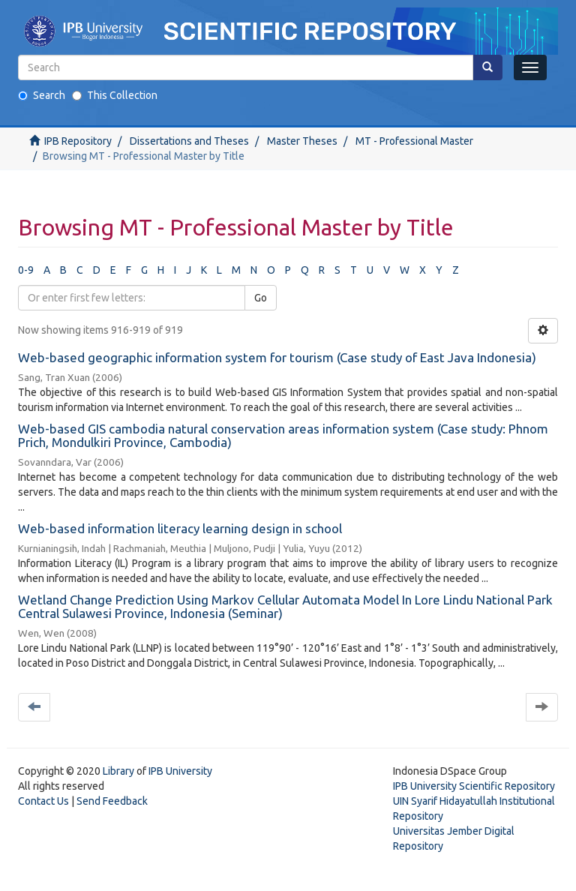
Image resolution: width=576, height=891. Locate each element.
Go (260, 298)
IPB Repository (78, 141)
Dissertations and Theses (189, 141)
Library (118, 771)
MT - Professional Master (414, 141)
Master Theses (302, 141)
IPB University (180, 771)
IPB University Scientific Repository (474, 786)
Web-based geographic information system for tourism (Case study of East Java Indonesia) (277, 357)
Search (41, 95)
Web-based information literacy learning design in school (180, 528)
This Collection (115, 95)
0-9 (26, 270)
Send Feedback (112, 801)
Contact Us (43, 801)
